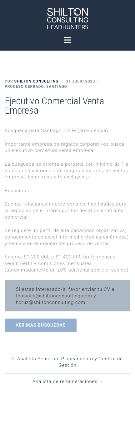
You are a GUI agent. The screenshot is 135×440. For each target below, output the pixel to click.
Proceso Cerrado (24, 86)
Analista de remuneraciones (65, 381)
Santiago (56, 86)
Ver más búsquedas (41, 325)
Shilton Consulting (36, 81)
